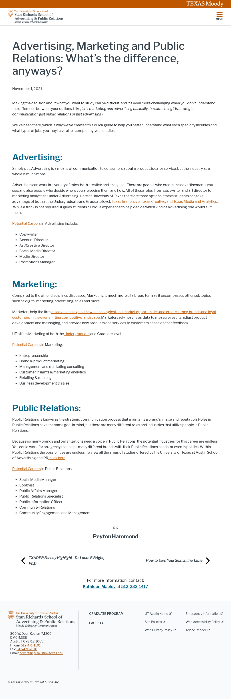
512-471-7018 (27, 649)
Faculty (96, 623)
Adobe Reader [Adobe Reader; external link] (196, 630)
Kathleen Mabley (99, 586)
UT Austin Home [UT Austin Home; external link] (156, 614)
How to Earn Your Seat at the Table (174, 560)
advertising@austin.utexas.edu (41, 653)
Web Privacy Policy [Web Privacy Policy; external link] (158, 630)
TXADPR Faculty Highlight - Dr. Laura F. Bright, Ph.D (66, 561)
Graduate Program (106, 614)
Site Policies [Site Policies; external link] (153, 622)
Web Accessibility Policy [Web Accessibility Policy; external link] (203, 622)
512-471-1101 (31, 645)
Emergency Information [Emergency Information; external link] (202, 614)
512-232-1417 (134, 586)
